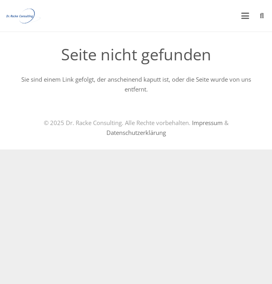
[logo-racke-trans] (23, 16)
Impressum (207, 123)
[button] (245, 16)
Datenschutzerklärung (136, 132)
